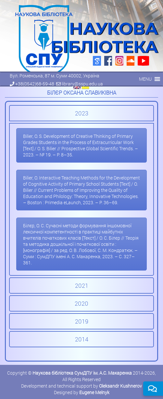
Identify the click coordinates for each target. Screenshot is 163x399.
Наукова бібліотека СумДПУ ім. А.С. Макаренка (82, 373)
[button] (145, 79)
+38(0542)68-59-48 (34, 84)
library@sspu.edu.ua (82, 84)
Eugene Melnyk (94, 392)
